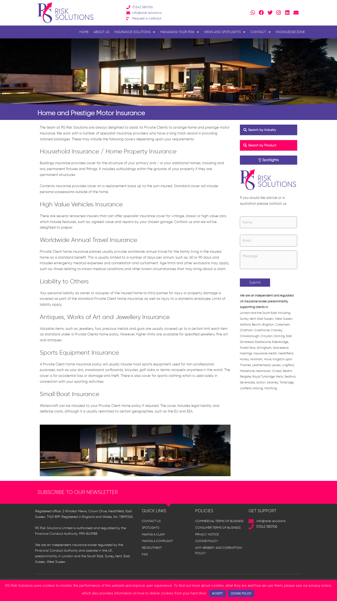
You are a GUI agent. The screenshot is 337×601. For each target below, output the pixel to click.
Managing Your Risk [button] (179, 32)
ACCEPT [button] (217, 593)
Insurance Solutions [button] (134, 32)
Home (83, 32)
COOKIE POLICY (241, 593)
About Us (101, 32)
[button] (268, 130)
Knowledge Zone (290, 32)
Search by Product (263, 145)
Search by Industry (263, 130)
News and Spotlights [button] (224, 32)
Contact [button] (260, 32)
